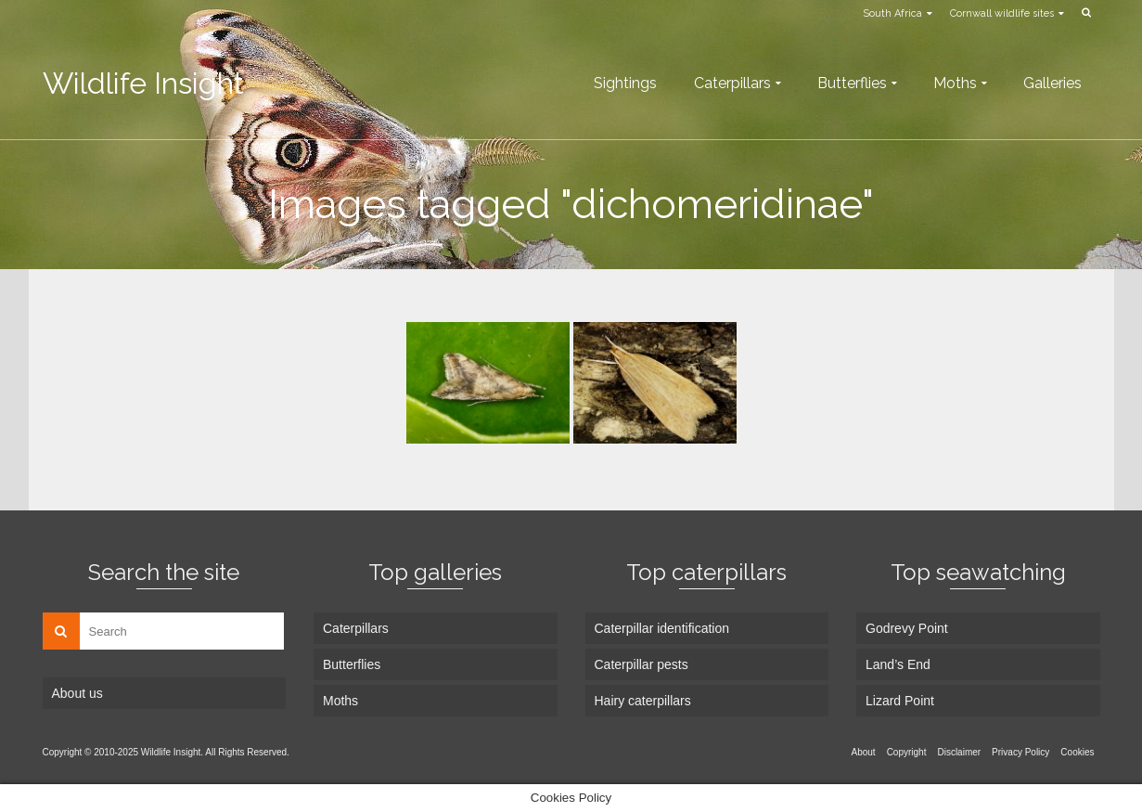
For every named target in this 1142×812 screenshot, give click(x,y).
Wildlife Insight (143, 83)
